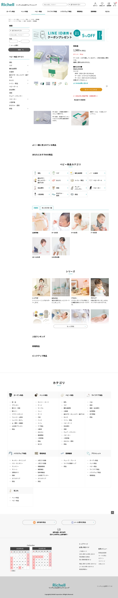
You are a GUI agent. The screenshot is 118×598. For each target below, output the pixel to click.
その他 (32, 19)
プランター (15, 405)
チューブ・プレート (70, 460)
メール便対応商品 (78, 522)
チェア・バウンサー (15, 96)
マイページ (102, 561)
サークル (40, 408)
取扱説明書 (83, 569)
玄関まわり (15, 472)
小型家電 (12, 102)
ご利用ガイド (83, 551)
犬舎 (39, 417)
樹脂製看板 (41, 466)
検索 (87, 4)
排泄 (91, 405)
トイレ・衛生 (24, 19)
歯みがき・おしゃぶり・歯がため (18, 76)
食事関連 (40, 435)
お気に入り (102, 564)
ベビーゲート (13, 86)
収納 (10, 93)
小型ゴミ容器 (42, 463)
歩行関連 (92, 414)
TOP (9, 19)
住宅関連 (92, 411)
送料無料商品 (39, 522)
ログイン (101, 558)
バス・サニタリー (17, 463)
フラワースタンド (17, 414)
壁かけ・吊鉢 (16, 408)
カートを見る (102, 555)
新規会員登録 (102, 553)
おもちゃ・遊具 (14, 105)
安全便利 (12, 90)
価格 (10, 39)
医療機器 (93, 11)
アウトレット (96, 453)
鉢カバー (14, 411)
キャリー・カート (43, 402)
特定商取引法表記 (84, 557)
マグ (10, 65)
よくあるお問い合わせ (80, 83)
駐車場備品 (41, 472)
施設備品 (40, 469)
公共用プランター (17, 426)
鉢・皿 (14, 402)
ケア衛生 (40, 426)
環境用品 (80, 11)
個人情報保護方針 (85, 559)
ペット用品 (24, 11)
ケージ (40, 405)
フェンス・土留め (17, 417)
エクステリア (16, 478)
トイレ (40, 423)
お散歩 (40, 429)
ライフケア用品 (52, 11)
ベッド (40, 420)
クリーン (14, 469)
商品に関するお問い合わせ (87, 564)
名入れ (107, 11)
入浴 (91, 402)
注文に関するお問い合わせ (87, 554)
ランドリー (15, 466)
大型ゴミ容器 (42, 460)
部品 (10, 108)
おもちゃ (40, 432)
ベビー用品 (38, 11)
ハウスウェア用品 (65, 11)
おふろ (11, 80)
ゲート (40, 414)
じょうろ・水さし (17, 420)
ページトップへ (112, 512)
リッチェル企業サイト (104, 586)
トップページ (83, 544)
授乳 (10, 62)
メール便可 (13, 45)
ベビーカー (13, 99)
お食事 (11, 72)
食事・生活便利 (27, 21)
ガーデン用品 (10, 11)
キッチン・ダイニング (19, 460)
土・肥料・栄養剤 (17, 423)
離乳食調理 (13, 68)
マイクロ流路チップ (70, 463)
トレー (40, 411)
